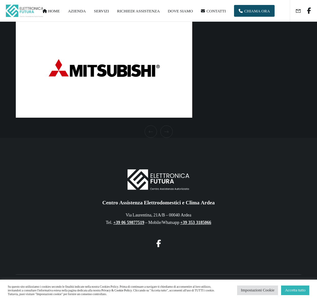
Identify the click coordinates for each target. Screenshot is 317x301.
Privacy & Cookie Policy (116, 290)
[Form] (295, 11)
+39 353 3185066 (195, 222)
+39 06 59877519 (128, 222)
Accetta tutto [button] (295, 290)
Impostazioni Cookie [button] (257, 290)
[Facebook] (306, 11)
